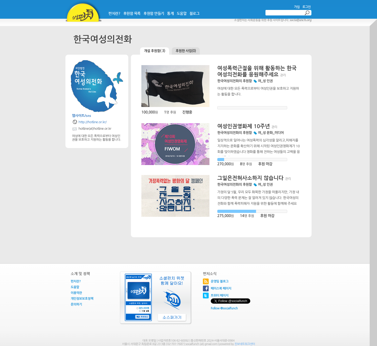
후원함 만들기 (153, 13)
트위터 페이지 (220, 295)
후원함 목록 (132, 13)
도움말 (182, 13)
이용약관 (76, 292)
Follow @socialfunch (224, 308)
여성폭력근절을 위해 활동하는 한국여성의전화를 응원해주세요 (257, 71)
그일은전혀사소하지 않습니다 (250, 178)
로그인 (306, 7)
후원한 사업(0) (186, 51)
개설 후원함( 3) (154, 51)
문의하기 (76, 304)
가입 (297, 7)
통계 (170, 13)
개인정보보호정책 (82, 298)
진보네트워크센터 (244, 344)
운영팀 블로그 (220, 281)
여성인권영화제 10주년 (243, 126)
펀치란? (114, 13)
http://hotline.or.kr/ (93, 122)
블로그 (194, 13)
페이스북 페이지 (221, 288)
